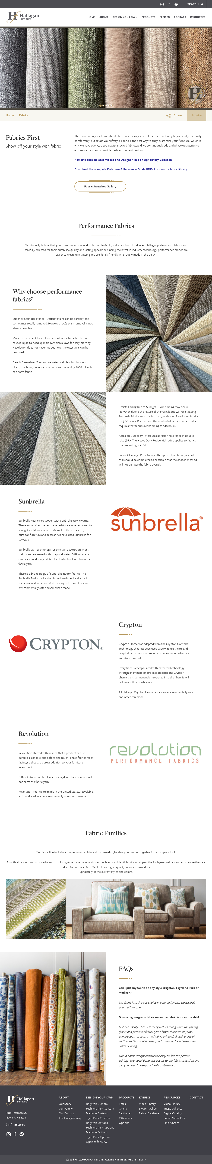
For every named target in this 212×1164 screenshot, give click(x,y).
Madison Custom (96, 1113)
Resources (197, 17)
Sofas (122, 1103)
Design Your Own (124, 17)
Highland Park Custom (100, 1108)
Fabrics (165, 17)
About (103, 17)
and (123, 159)
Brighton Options (97, 1122)
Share (174, 115)
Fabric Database (149, 1113)
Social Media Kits (174, 1118)
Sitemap (140, 1159)
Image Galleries (173, 1108)
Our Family (66, 1108)
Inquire (197, 115)
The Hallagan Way (70, 1118)
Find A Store (171, 1122)
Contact (180, 17)
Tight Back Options (98, 1137)
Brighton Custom (97, 1103)
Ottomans (125, 1118)
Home (91, 17)
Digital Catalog (173, 1113)
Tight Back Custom (98, 1118)
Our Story (65, 1103)
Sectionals (125, 1113)
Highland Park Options (100, 1127)
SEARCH (195, 4)
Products (148, 17)
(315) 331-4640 (15, 1124)
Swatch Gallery (148, 1108)
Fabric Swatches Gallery (100, 186)
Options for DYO (96, 1141)
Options (124, 1122)
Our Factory (66, 1113)
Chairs (123, 1108)
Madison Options (97, 1132)
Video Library (147, 1103)
